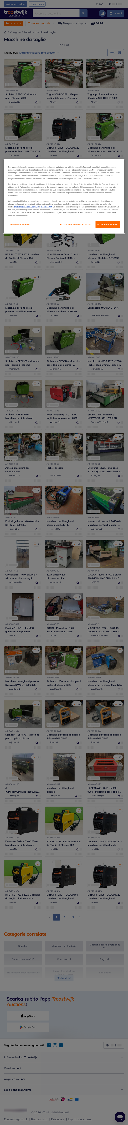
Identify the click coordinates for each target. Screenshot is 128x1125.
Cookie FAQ (46, 207)
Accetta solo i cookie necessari (75, 224)
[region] (64, 196)
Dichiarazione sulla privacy (26, 207)
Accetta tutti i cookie (107, 224)
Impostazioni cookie (20, 224)
